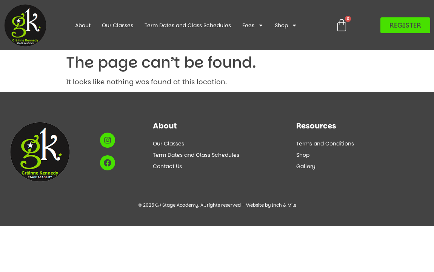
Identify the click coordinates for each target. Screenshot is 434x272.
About (83, 25)
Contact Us (167, 166)
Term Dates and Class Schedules (188, 25)
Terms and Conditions (325, 143)
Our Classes (117, 25)
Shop (286, 25)
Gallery (305, 166)
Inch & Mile (284, 205)
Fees (252, 25)
